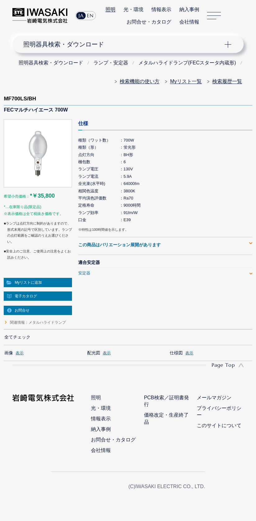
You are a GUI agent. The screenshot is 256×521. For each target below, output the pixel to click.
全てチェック (17, 337)
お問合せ (22, 310)
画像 (8, 352)
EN (90, 15)
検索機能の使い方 (139, 81)
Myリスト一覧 (185, 81)
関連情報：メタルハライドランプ (38, 322)
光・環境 (133, 9)
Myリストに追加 (28, 282)
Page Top (223, 365)
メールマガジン (214, 397)
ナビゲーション (123, 44)
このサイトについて (219, 425)
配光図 (93, 352)
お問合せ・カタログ (149, 21)
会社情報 (189, 21)
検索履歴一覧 (227, 81)
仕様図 (176, 352)
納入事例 (189, 9)
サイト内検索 (232, 16)
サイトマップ (214, 16)
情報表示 (161, 9)
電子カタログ (26, 296)
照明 (110, 9)
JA (81, 15)
